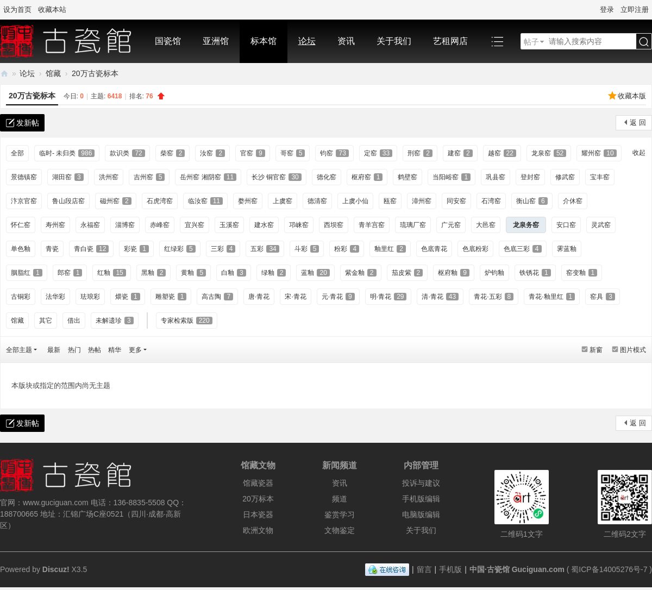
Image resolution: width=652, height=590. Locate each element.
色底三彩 (523, 249)
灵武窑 (601, 225)
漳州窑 (421, 201)
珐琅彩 (90, 296)
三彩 (223, 249)
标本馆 (263, 41)
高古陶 (217, 296)
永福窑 (90, 225)
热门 (74, 350)
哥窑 (292, 153)
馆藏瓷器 (258, 483)
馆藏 (53, 73)
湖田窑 (68, 177)
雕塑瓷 (171, 296)
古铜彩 (20, 296)
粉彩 (346, 249)
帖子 (531, 41)
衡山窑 (532, 201)
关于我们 (394, 41)
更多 (135, 350)
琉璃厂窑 (413, 225)
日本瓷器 (258, 514)
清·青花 (440, 296)
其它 (45, 320)
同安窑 (456, 201)
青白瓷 (91, 249)
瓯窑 (390, 201)
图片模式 (633, 350)
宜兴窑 (194, 225)
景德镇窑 (24, 177)
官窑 (252, 153)
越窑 (502, 153)
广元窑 (451, 225)
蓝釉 (315, 273)
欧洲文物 (258, 530)
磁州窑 (115, 201)
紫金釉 (361, 273)
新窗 (596, 350)
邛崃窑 (299, 225)
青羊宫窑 (372, 225)
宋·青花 (295, 296)
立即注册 (634, 9)
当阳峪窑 (451, 177)
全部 (17, 153)
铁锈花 (535, 273)
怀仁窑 (20, 225)
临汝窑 (205, 201)
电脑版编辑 (421, 514)
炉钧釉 (494, 273)
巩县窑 (495, 177)
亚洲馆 (216, 41)
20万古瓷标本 (95, 73)
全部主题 (19, 350)
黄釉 (193, 273)
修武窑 (565, 177)
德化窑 (326, 177)
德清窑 (317, 201)
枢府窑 (367, 177)
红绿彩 (180, 249)
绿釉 (273, 273)
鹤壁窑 (407, 177)
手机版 (450, 569)
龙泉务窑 (526, 225)
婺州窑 (248, 201)
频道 (339, 498)
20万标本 (258, 498)
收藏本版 (632, 96)
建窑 (460, 153)
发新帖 (27, 122)
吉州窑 (149, 177)
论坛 (307, 41)
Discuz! (56, 569)
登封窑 (530, 177)
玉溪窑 (229, 225)
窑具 (602, 296)
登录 (607, 9)
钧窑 (334, 153)
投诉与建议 (421, 483)
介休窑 (572, 201)
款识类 (127, 153)
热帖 (94, 350)
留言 (424, 569)
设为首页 (17, 9)
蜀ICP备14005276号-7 (609, 569)
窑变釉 (582, 273)
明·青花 (388, 296)
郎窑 (70, 273)
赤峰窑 (160, 225)
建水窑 (264, 225)
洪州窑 (108, 177)
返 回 (638, 122)
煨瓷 (127, 296)
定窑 (378, 153)
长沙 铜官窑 (277, 177)
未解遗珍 (115, 320)
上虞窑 (282, 201)
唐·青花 (258, 296)
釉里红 (390, 249)
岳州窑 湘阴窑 (208, 177)
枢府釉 (453, 273)
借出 (73, 320)
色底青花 (434, 249)
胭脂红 (26, 273)
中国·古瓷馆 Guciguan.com (517, 569)
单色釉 (20, 249)
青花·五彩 (493, 296)
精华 (114, 350)
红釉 (111, 273)
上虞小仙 (355, 201)
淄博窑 (125, 225)
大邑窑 (486, 225)
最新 (53, 350)
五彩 (264, 249)
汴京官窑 (24, 201)
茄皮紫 (407, 273)
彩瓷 (136, 249)
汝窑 (212, 153)
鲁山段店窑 (68, 201)
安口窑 (566, 225)
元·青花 (338, 296)
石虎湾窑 (160, 201)
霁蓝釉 (566, 249)
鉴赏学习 (339, 514)
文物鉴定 (339, 530)
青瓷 (52, 249)
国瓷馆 (168, 41)
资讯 (346, 41)
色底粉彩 (475, 249)
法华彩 (55, 296)
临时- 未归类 (67, 153)
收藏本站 (52, 9)
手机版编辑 (421, 498)
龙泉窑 (548, 153)
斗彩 (306, 249)
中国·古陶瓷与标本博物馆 (4, 73)
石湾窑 (491, 201)
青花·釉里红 (552, 296)
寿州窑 (55, 225)
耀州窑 (598, 153)
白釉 (233, 273)
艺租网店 (450, 41)
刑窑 (420, 153)
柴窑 (172, 153)
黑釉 (153, 273)
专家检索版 (186, 320)
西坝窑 (333, 225)
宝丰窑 (600, 177)
